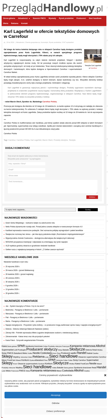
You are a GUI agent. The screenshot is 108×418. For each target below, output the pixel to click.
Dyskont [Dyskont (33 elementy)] (33, 360)
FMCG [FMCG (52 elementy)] (10, 353)
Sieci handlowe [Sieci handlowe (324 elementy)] (63, 356)
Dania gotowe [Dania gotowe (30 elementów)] (12, 346)
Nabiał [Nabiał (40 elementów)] (89, 353)
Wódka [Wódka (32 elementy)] (99, 350)
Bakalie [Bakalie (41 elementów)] (66, 350)
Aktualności (24, 18)
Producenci (81, 18)
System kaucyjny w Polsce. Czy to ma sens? (27, 306)
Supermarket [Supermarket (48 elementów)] (8, 350)
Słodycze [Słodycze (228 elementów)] (77, 349)
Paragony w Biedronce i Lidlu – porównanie (31, 310)
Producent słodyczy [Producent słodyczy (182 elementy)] (41, 349)
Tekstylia (72, 140)
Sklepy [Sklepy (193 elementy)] (7, 356)
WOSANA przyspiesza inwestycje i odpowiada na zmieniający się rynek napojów (37, 242)
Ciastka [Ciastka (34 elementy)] (95, 353)
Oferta (5, 23)
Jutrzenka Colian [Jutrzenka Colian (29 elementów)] (26, 357)
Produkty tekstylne (61, 140)
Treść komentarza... (53, 187)
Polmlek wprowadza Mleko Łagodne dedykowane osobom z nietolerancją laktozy (47, 333)
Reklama (14, 23)
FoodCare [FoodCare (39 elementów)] (11, 360)
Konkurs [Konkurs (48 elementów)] (25, 360)
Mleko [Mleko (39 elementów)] (24, 353)
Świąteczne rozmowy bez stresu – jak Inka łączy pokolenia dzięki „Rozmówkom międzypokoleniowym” (45, 234)
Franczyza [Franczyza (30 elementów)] (65, 346)
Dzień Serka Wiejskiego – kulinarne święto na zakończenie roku (30, 223)
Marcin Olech (47, 140)
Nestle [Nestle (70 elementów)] (36, 353)
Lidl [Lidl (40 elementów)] (15, 350)
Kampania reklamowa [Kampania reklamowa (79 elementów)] (82, 345)
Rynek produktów (66, 18)
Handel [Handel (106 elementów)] (81, 352)
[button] (105, 375)
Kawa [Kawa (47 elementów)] (4, 346)
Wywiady (52, 18)
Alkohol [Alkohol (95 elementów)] (100, 345)
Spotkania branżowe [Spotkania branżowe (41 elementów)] (34, 346)
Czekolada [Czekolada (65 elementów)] (46, 353)
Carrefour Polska (50, 102)
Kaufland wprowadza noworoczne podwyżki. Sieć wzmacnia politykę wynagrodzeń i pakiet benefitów (44, 230)
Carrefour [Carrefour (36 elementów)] (102, 357)
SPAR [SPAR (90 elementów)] (21, 345)
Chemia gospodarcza (32, 42)
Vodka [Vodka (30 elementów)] (30, 353)
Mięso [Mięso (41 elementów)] (4, 360)
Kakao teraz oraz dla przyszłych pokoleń (34, 337)
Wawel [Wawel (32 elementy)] (18, 360)
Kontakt (24, 23)
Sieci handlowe (95, 18)
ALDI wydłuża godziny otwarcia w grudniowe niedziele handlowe (30, 246)
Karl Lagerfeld (36, 140)
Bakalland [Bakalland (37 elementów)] (18, 353)
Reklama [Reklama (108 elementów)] (38, 356)
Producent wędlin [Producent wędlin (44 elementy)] (68, 353)
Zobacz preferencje (55, 411)
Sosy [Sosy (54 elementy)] (4, 353)
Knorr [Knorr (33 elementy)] (54, 353)
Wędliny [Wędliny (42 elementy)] (16, 357)
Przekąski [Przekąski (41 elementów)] (22, 350)
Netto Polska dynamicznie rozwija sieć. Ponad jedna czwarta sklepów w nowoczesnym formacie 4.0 (44, 227)
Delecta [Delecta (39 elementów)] (89, 350)
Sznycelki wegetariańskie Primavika (30, 340)
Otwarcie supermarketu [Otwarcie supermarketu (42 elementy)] (88, 357)
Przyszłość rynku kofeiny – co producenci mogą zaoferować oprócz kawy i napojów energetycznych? (62, 325)
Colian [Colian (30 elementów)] (45, 346)
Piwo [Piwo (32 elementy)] (59, 353)
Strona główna (9, 18)
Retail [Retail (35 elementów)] (94, 350)
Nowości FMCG (39, 18)
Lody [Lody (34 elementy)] (47, 357)
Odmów (55, 403)
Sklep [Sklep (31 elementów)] (60, 350)
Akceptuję (55, 395)
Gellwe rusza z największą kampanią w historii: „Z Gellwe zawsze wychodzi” (35, 250)
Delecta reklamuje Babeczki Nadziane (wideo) (31, 329)
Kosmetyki (44, 42)
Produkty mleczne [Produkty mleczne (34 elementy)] (55, 346)
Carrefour (93, 68)
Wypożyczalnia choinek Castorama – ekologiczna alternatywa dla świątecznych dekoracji (40, 238)
